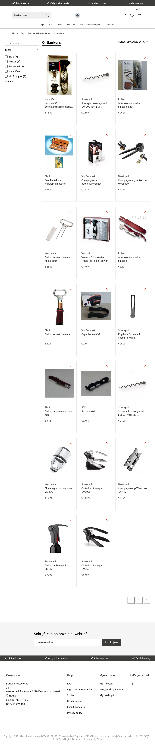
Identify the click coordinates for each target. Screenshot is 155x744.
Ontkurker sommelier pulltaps (129, 259)
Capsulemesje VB (91, 334)
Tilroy (99, 739)
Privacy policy (74, 712)
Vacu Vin (50, 99)
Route (11, 695)
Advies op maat (97, 3)
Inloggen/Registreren (111, 689)
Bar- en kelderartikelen (39, 33)
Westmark (124, 176)
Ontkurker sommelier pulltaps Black (129, 105)
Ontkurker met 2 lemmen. (58, 334)
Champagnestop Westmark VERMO (59, 490)
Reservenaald (88, 411)
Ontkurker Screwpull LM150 (55, 567)
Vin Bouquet (88, 176)
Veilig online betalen (58, 3)
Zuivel (59, 24)
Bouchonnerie (74, 701)
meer (9, 81)
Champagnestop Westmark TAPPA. (132, 490)
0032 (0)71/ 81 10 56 (17, 700)
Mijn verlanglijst (108, 695)
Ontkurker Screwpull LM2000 (92, 490)
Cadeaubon (110, 24)
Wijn (42, 24)
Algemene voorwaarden (80, 689)
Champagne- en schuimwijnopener (91, 182)
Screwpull (87, 99)
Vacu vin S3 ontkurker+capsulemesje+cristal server (59, 105)
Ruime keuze (20, 3)
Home (15, 33)
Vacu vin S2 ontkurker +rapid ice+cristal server (94, 259)
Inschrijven (111, 642)
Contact (71, 695)
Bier (50, 24)
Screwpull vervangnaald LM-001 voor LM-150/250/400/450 (131, 413)
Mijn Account (106, 683)
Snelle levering (134, 3)
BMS (47, 176)
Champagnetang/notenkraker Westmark (132, 182)
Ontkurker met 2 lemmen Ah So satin (58, 259)
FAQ (69, 683)
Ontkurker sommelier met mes (58, 413)
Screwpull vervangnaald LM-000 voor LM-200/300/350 (94, 105)
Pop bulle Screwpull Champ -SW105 (129, 336)
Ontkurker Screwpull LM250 (92, 567)
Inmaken (71, 24)
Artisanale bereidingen (90, 24)
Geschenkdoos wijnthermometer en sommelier (55, 182)
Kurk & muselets (76, 707)
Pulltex (122, 99)
